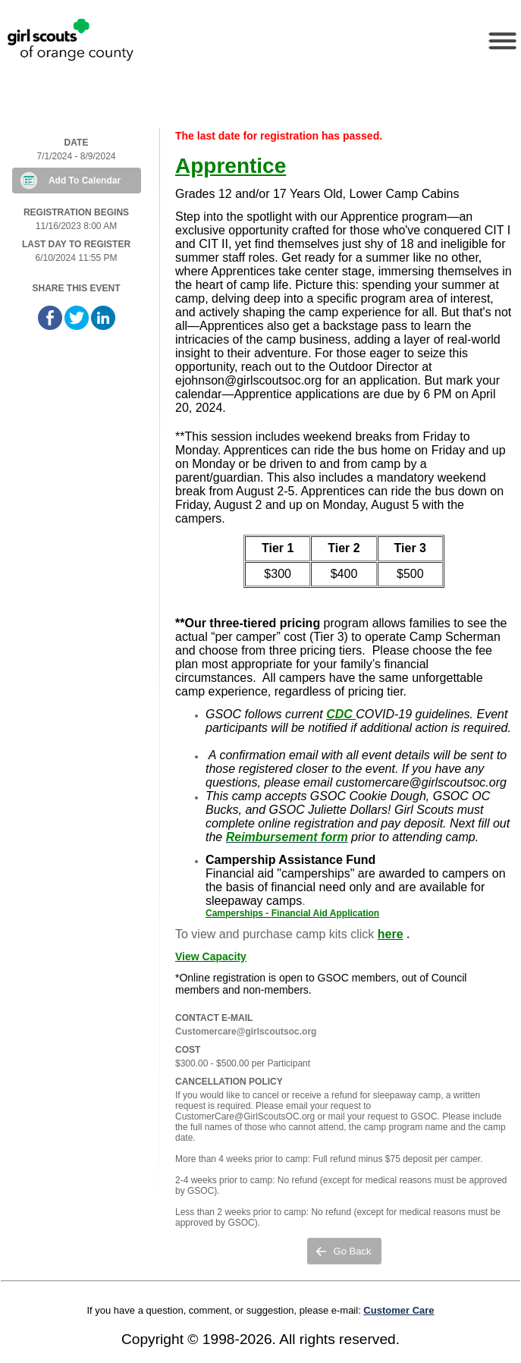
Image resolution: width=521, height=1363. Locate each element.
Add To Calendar (85, 180)
